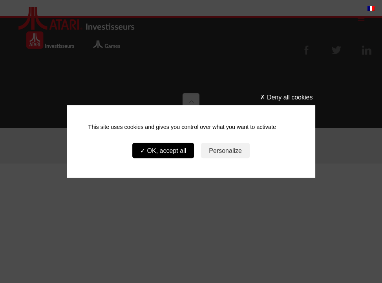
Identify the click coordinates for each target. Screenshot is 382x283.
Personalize (225, 150)
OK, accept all (163, 150)
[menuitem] (371, 8)
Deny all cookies (286, 97)
